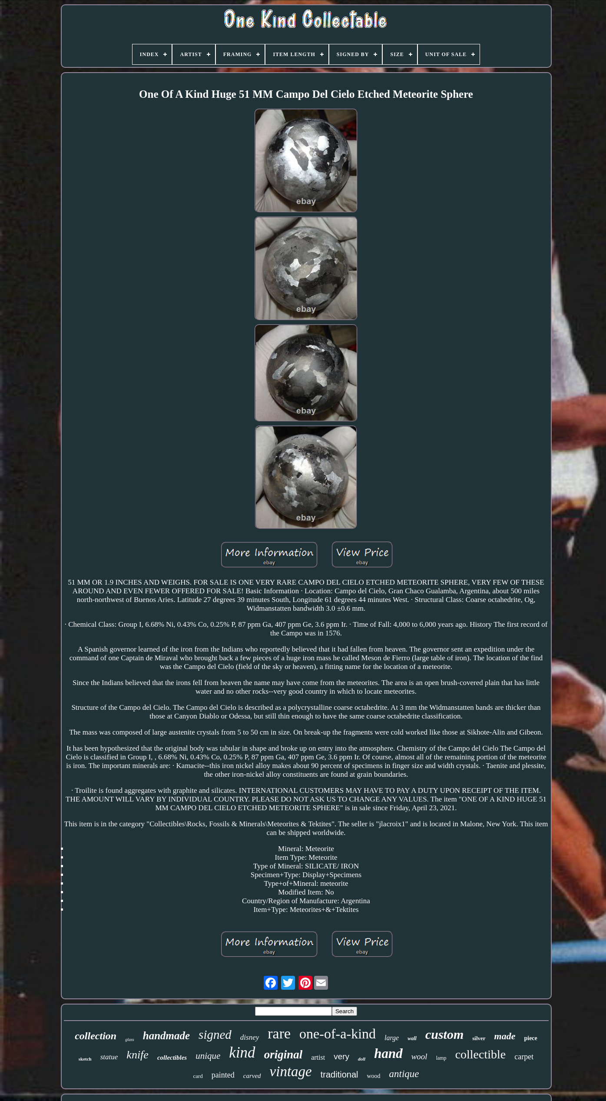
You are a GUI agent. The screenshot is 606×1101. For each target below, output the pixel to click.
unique (207, 1056)
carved (252, 1075)
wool (419, 1056)
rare (279, 1033)
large (391, 1037)
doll (361, 1058)
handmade (166, 1035)
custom (444, 1034)
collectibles (172, 1057)
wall (412, 1038)
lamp (441, 1058)
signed (215, 1034)
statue (109, 1057)
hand (388, 1053)
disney (249, 1037)
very (341, 1056)
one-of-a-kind (337, 1033)
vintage (291, 1071)
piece (530, 1038)
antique (404, 1073)
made (505, 1036)
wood (373, 1076)
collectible (480, 1054)
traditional (339, 1074)
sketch (85, 1058)
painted (223, 1075)
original (283, 1054)
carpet (523, 1056)
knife (137, 1054)
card (197, 1076)
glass (129, 1039)
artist (318, 1057)
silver (478, 1038)
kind (242, 1052)
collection (95, 1035)
